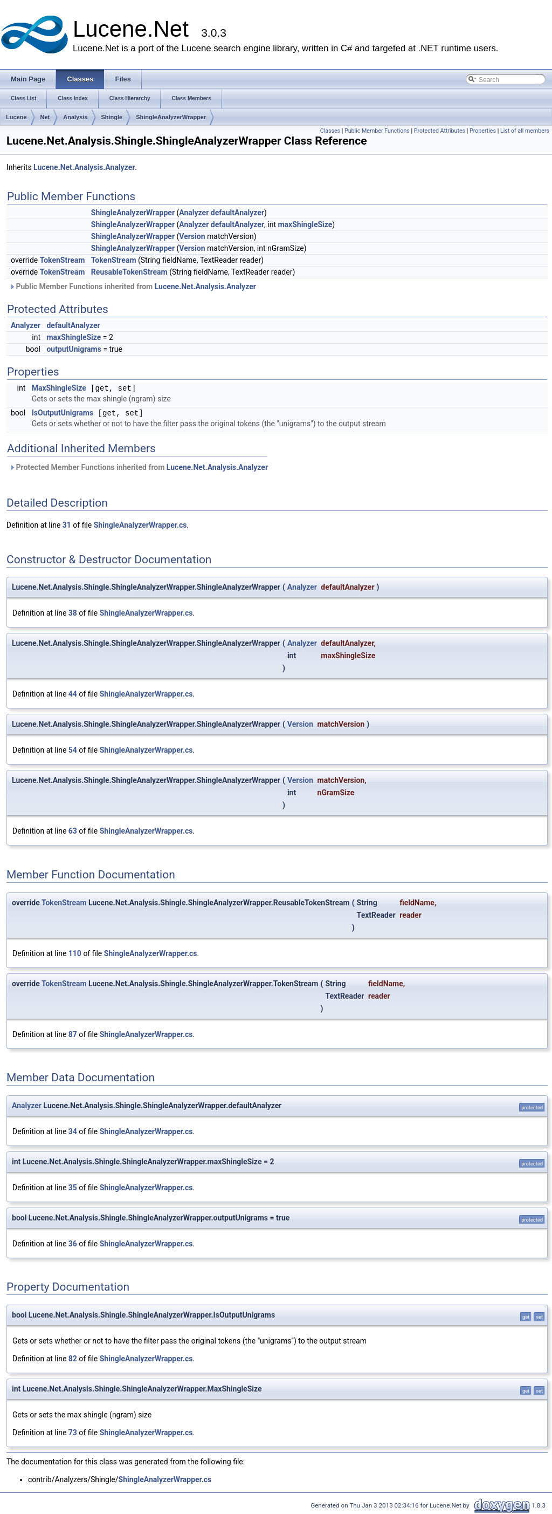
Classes (330, 130)
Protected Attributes (439, 130)
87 (72, 1034)
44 (72, 694)
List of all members (524, 130)
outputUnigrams (73, 349)
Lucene (16, 117)
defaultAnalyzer (237, 212)
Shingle (112, 117)
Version (192, 236)
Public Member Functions (377, 130)
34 (72, 1131)
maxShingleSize (305, 224)
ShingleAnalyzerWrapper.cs (140, 525)
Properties (483, 130)
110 (74, 953)
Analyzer (194, 212)
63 (72, 831)
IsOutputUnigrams (62, 413)
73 (72, 1432)
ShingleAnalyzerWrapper (171, 117)
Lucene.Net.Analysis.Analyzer (84, 167)
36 (72, 1243)
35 (72, 1187)
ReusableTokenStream (129, 272)
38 (72, 613)
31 (67, 525)
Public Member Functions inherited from (132, 286)
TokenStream (62, 260)
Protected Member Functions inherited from (138, 467)
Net (45, 117)
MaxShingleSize (59, 388)
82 (72, 1358)
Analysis (75, 117)
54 (72, 750)
